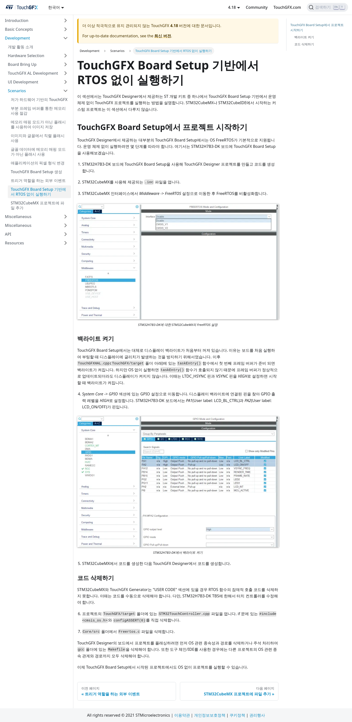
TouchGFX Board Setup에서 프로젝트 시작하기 (317, 27)
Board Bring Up (22, 64)
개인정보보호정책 (209, 715)
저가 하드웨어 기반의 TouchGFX (39, 99)
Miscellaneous (18, 216)
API (8, 234)
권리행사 (257, 715)
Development (17, 38)
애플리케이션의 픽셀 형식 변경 (38, 163)
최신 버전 (162, 36)
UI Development (23, 82)
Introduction (16, 20)
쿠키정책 (237, 715)
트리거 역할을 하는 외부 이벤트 (38, 180)
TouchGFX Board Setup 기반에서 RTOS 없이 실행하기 (38, 192)
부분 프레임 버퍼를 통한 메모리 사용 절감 (38, 111)
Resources (14, 243)
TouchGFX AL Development (33, 73)
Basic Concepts (19, 29)
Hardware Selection (26, 55)
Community (257, 7)
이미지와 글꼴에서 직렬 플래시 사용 (38, 138)
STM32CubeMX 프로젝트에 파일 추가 (37, 205)
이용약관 (182, 715)
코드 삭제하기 (304, 44)
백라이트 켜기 (304, 37)
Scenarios (17, 90)
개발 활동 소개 (20, 47)
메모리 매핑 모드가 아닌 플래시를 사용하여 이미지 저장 (38, 124)
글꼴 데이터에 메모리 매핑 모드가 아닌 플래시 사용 (38, 152)
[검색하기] (327, 7)
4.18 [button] (232, 7)
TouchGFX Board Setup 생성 (36, 171)
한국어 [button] (54, 7)
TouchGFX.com (287, 7)
